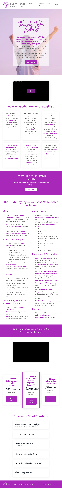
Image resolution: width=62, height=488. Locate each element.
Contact (48, 3)
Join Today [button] (31, 62)
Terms (55, 484)
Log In (56, 5)
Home (30, 3)
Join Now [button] (50, 399)
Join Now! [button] (31, 189)
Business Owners (41, 5)
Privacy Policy (46, 484)
